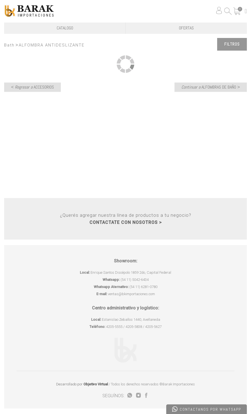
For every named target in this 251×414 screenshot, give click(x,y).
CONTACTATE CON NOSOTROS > (125, 222)
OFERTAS (186, 28)
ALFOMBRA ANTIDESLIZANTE (51, 45)
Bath (9, 45)
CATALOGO (65, 28)
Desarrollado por (82, 384)
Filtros (232, 44)
